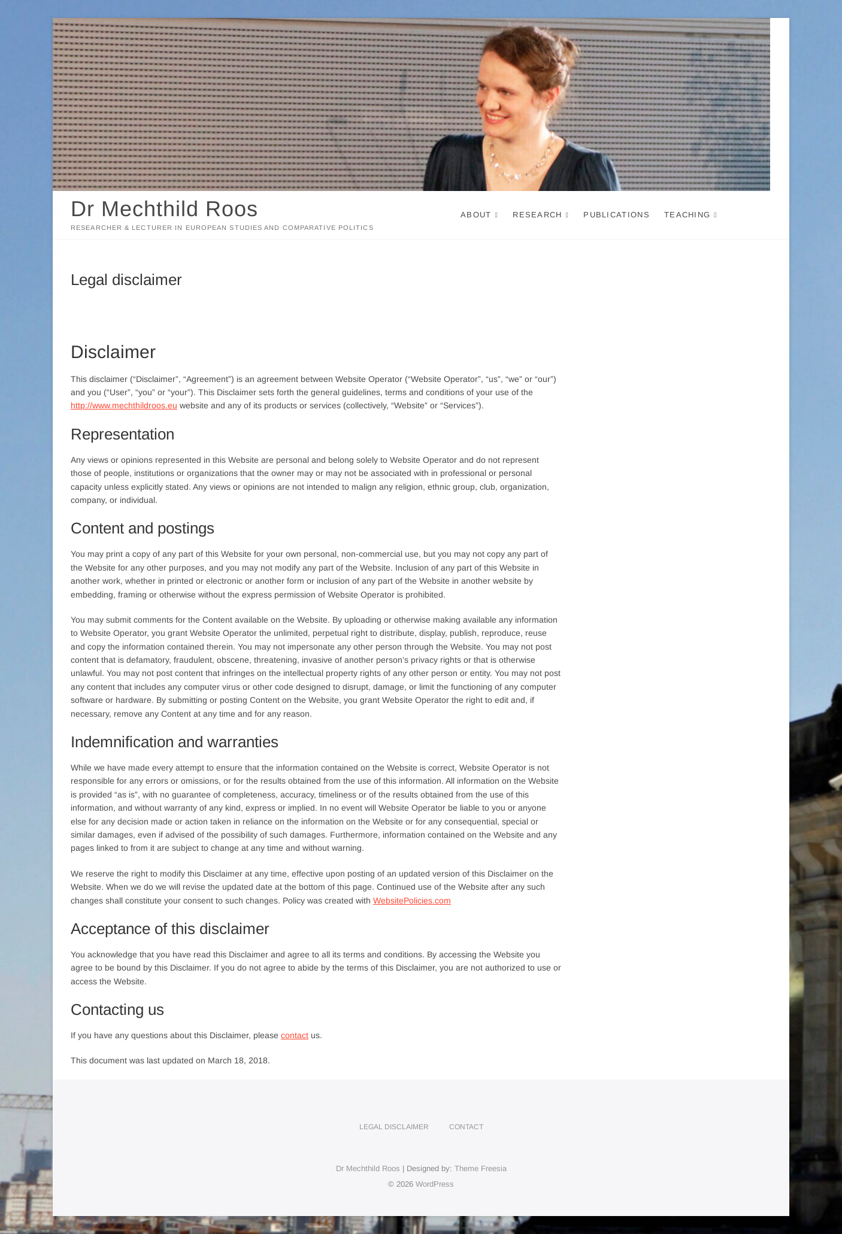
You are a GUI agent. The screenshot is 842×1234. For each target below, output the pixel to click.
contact (294, 1035)
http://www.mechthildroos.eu (124, 405)
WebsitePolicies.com (412, 900)
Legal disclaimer (394, 1127)
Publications (616, 214)
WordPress (435, 1184)
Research (537, 214)
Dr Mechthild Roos (164, 208)
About (476, 214)
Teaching (687, 214)
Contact (466, 1127)
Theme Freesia (481, 1168)
